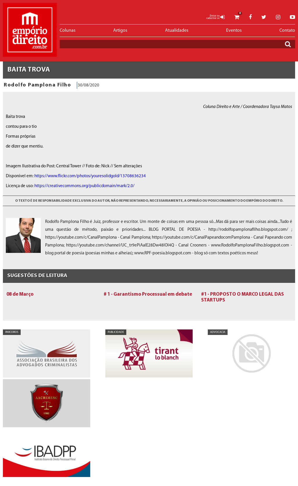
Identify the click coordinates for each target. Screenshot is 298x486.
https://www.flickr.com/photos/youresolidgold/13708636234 (90, 176)
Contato (287, 30)
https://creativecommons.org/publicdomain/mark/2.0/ (84, 186)
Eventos (234, 30)
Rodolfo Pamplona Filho (37, 85)
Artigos (120, 30)
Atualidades (176, 30)
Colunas (67, 30)
